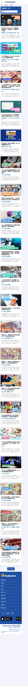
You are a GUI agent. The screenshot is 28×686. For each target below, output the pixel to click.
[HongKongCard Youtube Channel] (8, 666)
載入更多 (14, 622)
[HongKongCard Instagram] (13, 666)
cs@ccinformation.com (21, 683)
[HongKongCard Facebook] (4, 666)
